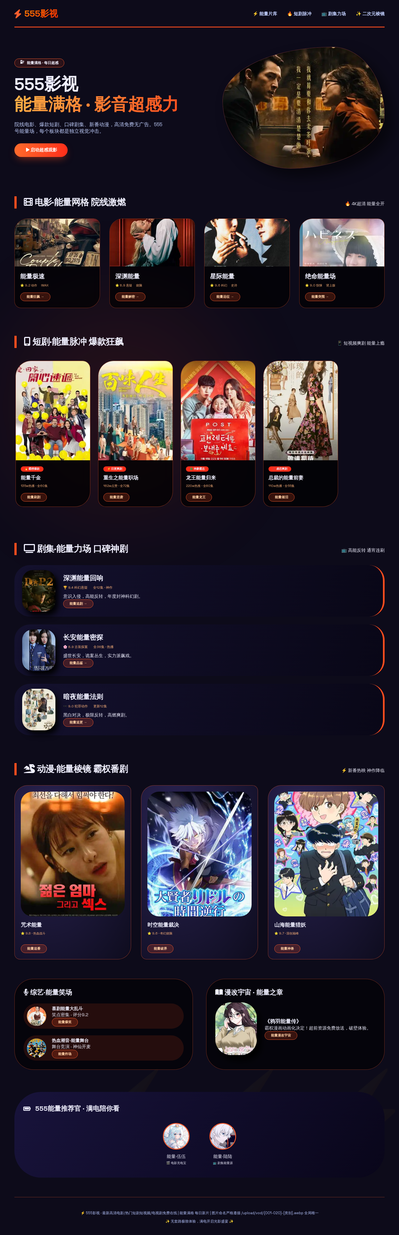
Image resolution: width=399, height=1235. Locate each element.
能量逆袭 (116, 497)
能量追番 (33, 949)
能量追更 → (78, 722)
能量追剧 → (78, 604)
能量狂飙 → (35, 297)
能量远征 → (225, 297)
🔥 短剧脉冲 (299, 14)
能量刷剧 (33, 497)
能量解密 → (130, 297)
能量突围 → (320, 297)
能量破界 (160, 949)
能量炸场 (64, 1054)
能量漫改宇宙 (281, 1035)
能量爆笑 (64, 1022)
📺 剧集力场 (333, 14)
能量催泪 (281, 497)
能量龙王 (199, 497)
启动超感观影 (41, 150)
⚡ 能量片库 (265, 14)
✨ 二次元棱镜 (370, 14)
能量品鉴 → (78, 663)
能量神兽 (287, 949)
